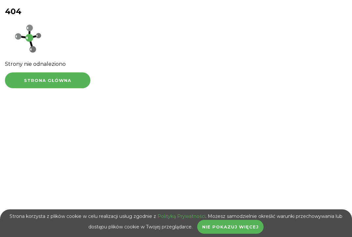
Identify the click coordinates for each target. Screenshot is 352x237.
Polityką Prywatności (181, 216)
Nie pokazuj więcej (230, 226)
